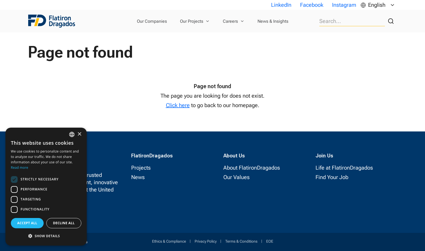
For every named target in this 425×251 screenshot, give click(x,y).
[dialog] (46, 187)
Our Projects (191, 21)
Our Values (236, 177)
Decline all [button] (64, 223)
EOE (269, 241)
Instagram (344, 5)
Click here (178, 105)
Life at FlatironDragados (344, 167)
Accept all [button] (27, 223)
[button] (46, 236)
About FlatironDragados (251, 167)
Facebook (311, 5)
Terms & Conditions (241, 241)
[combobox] (72, 134)
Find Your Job (331, 177)
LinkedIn (281, 5)
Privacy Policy (206, 241)
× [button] (79, 134)
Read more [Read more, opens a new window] (19, 167)
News (138, 177)
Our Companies (152, 21)
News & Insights (272, 21)
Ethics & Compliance (169, 241)
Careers (230, 21)
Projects (141, 167)
